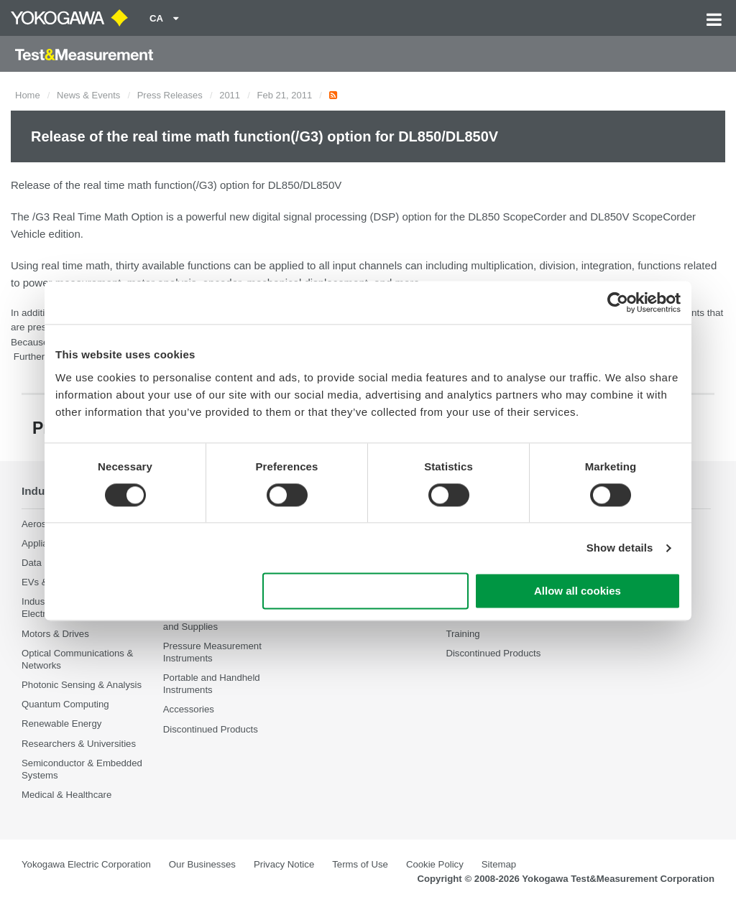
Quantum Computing (65, 704)
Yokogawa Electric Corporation (86, 864)
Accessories (188, 710)
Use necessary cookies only (366, 591)
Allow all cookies (577, 591)
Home (27, 95)
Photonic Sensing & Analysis (82, 684)
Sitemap (499, 864)
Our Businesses (202, 864)
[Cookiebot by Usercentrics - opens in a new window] (618, 302)
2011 (229, 95)
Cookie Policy (435, 864)
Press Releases (170, 95)
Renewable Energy (61, 724)
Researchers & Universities (79, 743)
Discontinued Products (210, 729)
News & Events (88, 95)
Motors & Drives (55, 633)
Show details (619, 547)
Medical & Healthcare (66, 794)
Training (462, 633)
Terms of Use (360, 864)
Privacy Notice (284, 864)
